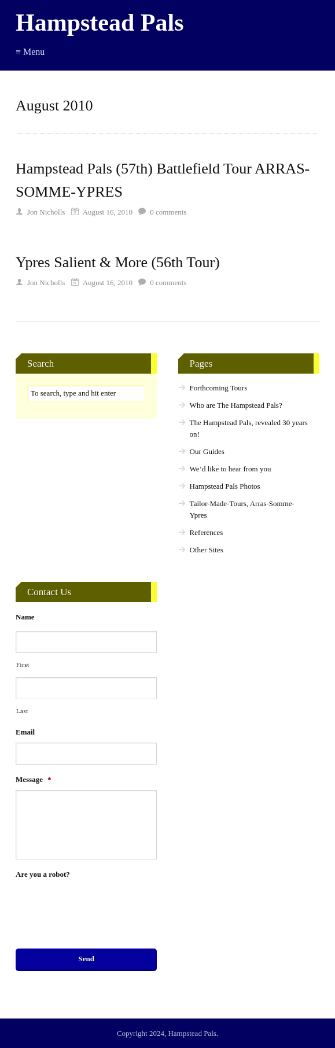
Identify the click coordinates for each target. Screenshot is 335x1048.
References (206, 532)
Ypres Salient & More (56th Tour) (118, 262)
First (23, 665)
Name (25, 616)
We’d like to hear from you (230, 468)
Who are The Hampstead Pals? (236, 405)
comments (168, 212)
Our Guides (207, 451)
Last (22, 711)
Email (25, 732)
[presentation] (104, 907)
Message (33, 779)
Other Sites (206, 549)
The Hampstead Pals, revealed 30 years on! (249, 428)
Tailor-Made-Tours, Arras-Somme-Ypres (242, 509)
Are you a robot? (43, 874)
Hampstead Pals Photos (225, 486)
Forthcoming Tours (219, 387)
